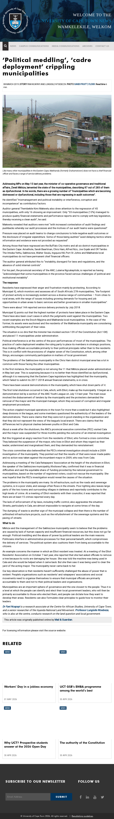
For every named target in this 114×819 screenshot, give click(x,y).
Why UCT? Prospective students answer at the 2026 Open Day (26, 744)
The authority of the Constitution (82, 742)
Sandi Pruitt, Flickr (84, 84)
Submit (61, 796)
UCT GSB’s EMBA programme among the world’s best (80, 688)
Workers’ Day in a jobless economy (28, 686)
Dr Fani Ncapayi (11, 606)
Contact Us (102, 46)
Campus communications (34, 46)
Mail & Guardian (63, 619)
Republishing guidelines (82, 816)
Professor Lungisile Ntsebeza (91, 610)
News (13, 46)
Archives (87, 46)
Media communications (65, 46)
